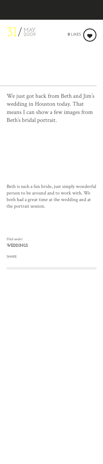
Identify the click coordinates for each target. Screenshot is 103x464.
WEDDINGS (17, 246)
